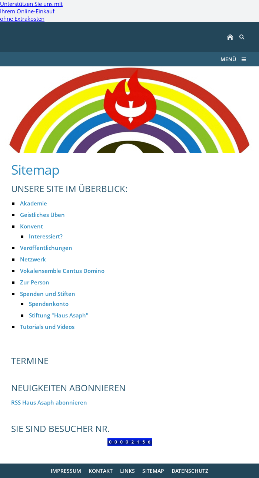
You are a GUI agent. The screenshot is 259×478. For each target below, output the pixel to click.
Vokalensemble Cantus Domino (62, 270)
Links (127, 470)
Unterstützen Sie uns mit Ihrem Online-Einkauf (31, 11)
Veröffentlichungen (46, 247)
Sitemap (153, 470)
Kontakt (101, 470)
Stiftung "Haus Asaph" (59, 315)
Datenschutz (190, 470)
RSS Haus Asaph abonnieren (49, 402)
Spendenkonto (49, 303)
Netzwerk (33, 259)
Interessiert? (46, 236)
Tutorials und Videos (47, 326)
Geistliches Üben (42, 214)
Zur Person (34, 282)
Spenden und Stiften (47, 293)
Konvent (31, 226)
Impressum (66, 470)
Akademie (33, 203)
